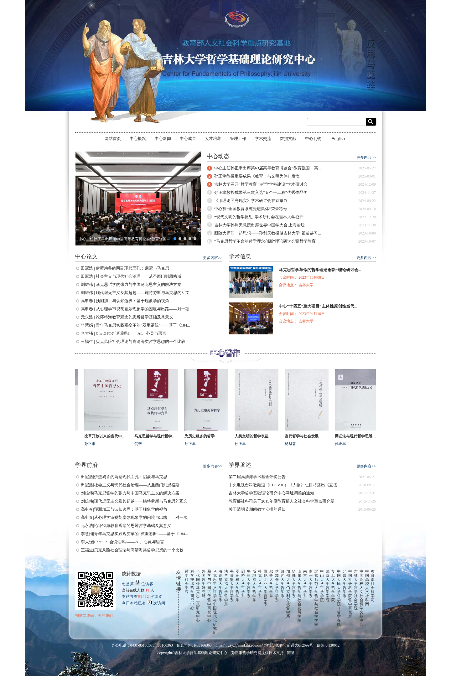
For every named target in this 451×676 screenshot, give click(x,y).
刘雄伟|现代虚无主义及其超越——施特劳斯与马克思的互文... (135, 501)
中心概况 (138, 138)
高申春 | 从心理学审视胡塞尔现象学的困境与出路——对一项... (137, 309)
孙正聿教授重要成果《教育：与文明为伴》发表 (257, 176)
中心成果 (188, 138)
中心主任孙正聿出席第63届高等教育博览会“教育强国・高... (267, 168)
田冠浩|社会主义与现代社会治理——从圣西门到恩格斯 (130, 484)
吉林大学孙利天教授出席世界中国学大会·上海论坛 (259, 225)
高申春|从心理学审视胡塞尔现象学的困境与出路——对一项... (135, 517)
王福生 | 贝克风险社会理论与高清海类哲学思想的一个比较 (133, 341)
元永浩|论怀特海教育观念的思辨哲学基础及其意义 (126, 525)
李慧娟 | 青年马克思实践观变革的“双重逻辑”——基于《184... (135, 325)
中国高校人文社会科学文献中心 (361, 598)
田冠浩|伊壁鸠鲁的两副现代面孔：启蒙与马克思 (124, 476)
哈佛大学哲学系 (294, 583)
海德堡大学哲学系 (220, 585)
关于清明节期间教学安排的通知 (257, 509)
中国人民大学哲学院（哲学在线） (339, 600)
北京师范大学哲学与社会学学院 (316, 598)
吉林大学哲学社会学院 (356, 589)
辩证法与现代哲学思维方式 (359, 436)
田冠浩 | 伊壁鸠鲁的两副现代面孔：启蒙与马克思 (125, 268)
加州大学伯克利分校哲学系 (288, 593)
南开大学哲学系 (311, 583)
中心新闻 (163, 138)
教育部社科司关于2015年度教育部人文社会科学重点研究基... (283, 501)
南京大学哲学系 (305, 583)
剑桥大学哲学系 (243, 583)
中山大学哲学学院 (322, 585)
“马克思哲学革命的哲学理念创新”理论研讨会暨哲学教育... (266, 241)
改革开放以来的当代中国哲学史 (108, 436)
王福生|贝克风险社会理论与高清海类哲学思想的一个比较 (132, 550)
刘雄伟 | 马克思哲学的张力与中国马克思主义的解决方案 (131, 284)
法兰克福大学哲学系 (226, 587)
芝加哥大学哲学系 (277, 585)
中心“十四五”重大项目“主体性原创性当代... (318, 306)
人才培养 (213, 138)
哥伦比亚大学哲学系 (265, 587)
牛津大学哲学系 (249, 583)
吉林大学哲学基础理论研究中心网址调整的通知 (271, 493)
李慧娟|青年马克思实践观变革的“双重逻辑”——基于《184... (134, 533)
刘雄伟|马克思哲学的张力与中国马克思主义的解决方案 (130, 493)
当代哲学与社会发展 (303, 436)
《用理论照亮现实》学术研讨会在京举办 (251, 200)
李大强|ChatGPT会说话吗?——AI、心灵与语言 (122, 541)
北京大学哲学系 (344, 583)
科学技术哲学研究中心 (192, 589)
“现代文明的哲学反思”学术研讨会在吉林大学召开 (258, 216)
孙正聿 (91, 443)
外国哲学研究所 (203, 583)
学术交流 (263, 138)
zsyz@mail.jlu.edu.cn (244, 645)
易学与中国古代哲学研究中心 (209, 595)
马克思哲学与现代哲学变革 (158, 436)
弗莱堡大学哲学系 (232, 585)
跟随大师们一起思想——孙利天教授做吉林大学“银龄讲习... (267, 233)
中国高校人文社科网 (367, 587)
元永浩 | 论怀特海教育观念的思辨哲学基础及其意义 (127, 317)
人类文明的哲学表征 (253, 436)
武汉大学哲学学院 (327, 585)
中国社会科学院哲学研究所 (350, 593)
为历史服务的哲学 (201, 436)
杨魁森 (292, 443)
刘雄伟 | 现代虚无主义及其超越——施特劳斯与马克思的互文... (137, 292)
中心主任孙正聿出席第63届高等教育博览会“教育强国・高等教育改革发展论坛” (144, 239)
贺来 (140, 443)
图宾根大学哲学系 (237, 585)
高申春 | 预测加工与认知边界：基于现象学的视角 (125, 300)
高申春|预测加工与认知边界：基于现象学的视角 (124, 509)
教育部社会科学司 (373, 585)
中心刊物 (313, 138)
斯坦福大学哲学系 (254, 585)
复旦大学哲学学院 (333, 585)
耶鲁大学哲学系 (271, 583)
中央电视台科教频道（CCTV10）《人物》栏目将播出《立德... (284, 484)
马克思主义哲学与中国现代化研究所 (215, 602)
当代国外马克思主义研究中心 (198, 595)
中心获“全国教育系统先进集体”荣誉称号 (250, 208)
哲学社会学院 (187, 581)
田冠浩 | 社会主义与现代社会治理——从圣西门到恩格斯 (131, 276)
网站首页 (113, 138)
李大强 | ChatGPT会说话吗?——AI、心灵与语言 (123, 333)
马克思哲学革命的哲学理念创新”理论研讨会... (320, 269)
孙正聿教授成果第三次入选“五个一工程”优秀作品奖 (261, 192)
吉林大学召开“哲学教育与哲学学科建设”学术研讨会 (261, 184)
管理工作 (238, 138)
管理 (290, 653)
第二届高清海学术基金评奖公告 (257, 476)
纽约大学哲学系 (282, 583)
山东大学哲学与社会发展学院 (299, 595)
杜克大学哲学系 (260, 583)
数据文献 (288, 138)
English (338, 138)
